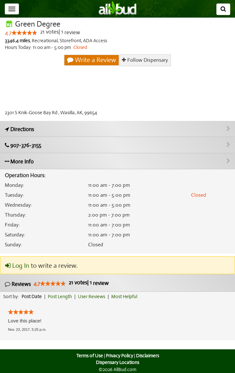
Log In (17, 266)
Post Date (32, 296)
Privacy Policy (119, 356)
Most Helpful (126, 296)
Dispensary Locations (117, 362)
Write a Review (92, 60)
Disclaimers (147, 356)
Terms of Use (88, 356)
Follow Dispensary (145, 60)
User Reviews (93, 296)
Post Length (60, 296)
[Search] (223, 9)
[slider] (24, 33)
